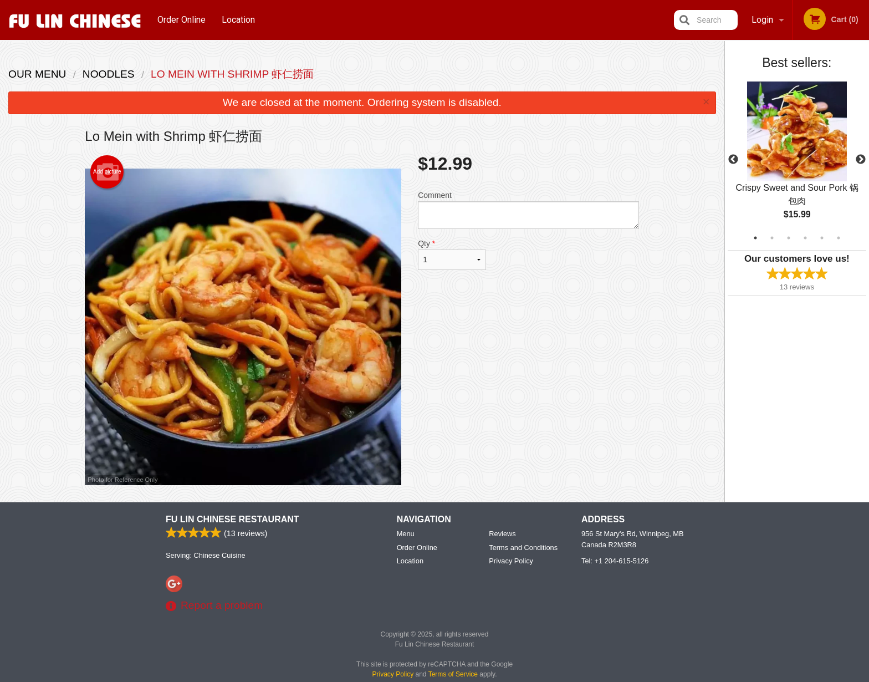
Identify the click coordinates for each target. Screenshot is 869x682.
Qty (451, 254)
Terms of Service (453, 675)
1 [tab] (755, 237)
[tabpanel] (796, 160)
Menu (406, 534)
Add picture (107, 172)
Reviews (502, 534)
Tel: (614, 561)
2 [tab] (772, 237)
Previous (733, 159)
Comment (528, 210)
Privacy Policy (511, 561)
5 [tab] (821, 237)
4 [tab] (805, 237)
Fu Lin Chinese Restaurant (232, 520)
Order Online (181, 19)
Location (238, 19)
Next (860, 159)
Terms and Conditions (523, 548)
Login (762, 19)
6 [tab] (838, 237)
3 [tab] (788, 237)
